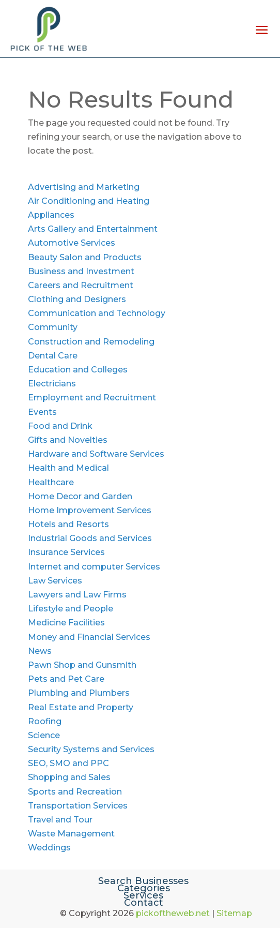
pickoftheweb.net (173, 913)
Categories (143, 888)
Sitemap (234, 913)
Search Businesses (143, 881)
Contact (143, 902)
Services (143, 895)
